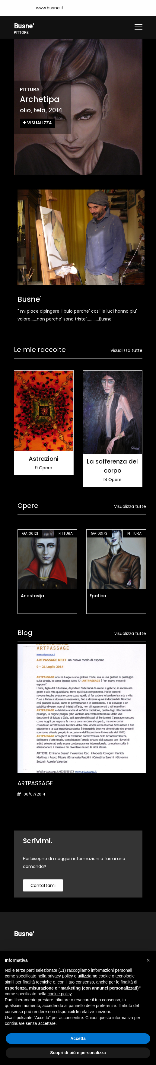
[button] (148, 960)
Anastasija (32, 596)
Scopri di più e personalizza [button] (78, 1052)
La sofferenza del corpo (112, 465)
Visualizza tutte (126, 350)
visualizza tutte (130, 633)
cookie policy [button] (60, 993)
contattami (43, 885)
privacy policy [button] (60, 976)
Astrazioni (44, 458)
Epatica (98, 596)
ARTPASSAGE (35, 783)
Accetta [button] (78, 1038)
